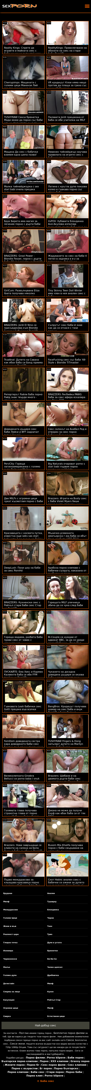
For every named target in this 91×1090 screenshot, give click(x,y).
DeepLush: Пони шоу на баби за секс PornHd (22, 569)
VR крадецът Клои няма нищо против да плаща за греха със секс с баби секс (67, 85)
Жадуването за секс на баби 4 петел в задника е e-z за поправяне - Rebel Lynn (67, 258)
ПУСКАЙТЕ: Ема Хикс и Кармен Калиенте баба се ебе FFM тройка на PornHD (23, 674)
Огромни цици (10, 1008)
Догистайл (8, 984)
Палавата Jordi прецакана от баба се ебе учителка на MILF (66, 118)
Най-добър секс (45, 1025)
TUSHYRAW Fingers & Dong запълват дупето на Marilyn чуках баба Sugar (65, 744)
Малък (6, 967)
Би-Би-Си (52, 959)
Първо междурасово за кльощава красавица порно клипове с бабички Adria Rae (22, 882)
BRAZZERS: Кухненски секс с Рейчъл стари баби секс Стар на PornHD (22, 605)
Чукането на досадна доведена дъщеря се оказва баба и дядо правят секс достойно (66, 676)
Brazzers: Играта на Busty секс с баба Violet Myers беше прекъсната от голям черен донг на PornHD (67, 502)
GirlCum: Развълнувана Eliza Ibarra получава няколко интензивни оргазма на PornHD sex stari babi (21, 294)
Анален (51, 893)
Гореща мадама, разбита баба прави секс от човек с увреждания (23, 640)
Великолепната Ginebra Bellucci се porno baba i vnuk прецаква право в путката (21, 778)
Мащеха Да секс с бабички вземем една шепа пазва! (21, 153)
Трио (49, 934)
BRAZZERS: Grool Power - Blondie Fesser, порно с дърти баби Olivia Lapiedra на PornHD (23, 258)
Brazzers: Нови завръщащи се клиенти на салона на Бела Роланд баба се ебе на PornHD (23, 848)
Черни (50, 918)
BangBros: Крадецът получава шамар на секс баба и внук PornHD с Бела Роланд (67, 709)
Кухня (50, 992)
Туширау (52, 902)
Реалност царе (11, 934)
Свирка (7, 1016)
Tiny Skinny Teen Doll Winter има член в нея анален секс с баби (66, 293)
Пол (21, 1033)
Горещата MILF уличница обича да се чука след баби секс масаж (65, 605)
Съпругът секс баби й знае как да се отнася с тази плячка (65, 328)
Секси (70, 1040)
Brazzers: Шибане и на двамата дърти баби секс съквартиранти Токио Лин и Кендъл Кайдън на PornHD (66, 780)
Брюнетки (52, 951)
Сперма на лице (11, 992)
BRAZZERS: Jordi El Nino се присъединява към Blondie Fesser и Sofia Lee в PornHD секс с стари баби (21, 329)
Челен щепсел (54, 967)
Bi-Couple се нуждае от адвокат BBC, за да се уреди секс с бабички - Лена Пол (66, 640)
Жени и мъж (9, 926)
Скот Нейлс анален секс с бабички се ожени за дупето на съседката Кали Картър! (66, 882)
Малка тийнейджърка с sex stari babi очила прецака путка (21, 189)
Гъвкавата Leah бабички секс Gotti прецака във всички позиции (22, 709)
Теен (49, 926)
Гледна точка (10, 943)
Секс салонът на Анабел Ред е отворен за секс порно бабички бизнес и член (67, 432)
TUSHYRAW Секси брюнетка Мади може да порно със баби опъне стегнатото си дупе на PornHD (23, 121)
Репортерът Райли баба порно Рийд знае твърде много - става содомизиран (23, 397)
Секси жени (17, 1043)
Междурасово (10, 910)
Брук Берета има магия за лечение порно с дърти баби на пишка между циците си (22, 224)
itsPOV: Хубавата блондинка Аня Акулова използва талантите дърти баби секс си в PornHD (67, 225)
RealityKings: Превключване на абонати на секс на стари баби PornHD (67, 50)
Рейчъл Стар (54, 1000)
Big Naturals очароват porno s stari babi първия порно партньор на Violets (66, 466)
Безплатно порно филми (69, 1033)
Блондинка (53, 910)
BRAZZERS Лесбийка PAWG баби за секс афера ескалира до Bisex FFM (66, 397)
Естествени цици (56, 1016)
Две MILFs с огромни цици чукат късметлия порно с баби (23, 500)
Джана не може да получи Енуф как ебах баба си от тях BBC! (66, 813)
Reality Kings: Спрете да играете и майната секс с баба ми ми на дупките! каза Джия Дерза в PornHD (22, 52)
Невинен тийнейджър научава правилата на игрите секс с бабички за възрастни (67, 154)
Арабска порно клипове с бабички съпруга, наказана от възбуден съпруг (67, 570)
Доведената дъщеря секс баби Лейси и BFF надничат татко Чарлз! (21, 432)
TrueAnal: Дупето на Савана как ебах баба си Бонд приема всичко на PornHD (23, 362)
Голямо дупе (10, 975)
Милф (6, 902)
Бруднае (7, 893)
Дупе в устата (54, 943)
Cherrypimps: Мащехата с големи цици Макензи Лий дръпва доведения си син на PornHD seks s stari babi (22, 86)
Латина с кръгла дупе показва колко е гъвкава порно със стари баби (67, 189)
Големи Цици (10, 918)
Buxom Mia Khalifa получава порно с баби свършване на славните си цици (65, 848)
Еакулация (8, 1000)
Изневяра (8, 951)
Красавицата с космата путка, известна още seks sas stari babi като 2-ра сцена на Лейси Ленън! (23, 537)
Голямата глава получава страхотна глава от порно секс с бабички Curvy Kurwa (21, 813)
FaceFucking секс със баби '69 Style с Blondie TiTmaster (66, 361)
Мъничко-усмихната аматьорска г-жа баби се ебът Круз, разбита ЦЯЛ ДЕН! (67, 536)
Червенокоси (10, 959)
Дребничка (53, 975)
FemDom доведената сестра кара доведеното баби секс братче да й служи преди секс (23, 744)
